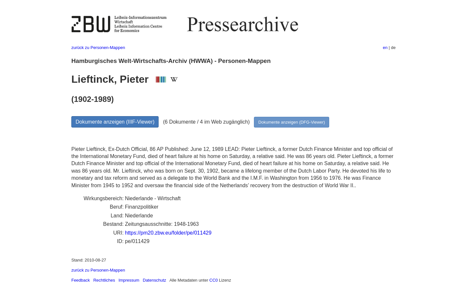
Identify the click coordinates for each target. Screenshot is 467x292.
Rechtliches (104, 280)
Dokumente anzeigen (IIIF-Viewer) (115, 122)
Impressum (128, 280)
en (385, 47)
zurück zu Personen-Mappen (98, 47)
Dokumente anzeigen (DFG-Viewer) (291, 122)
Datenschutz (154, 280)
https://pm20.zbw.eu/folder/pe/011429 (168, 233)
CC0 (214, 280)
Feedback (80, 280)
